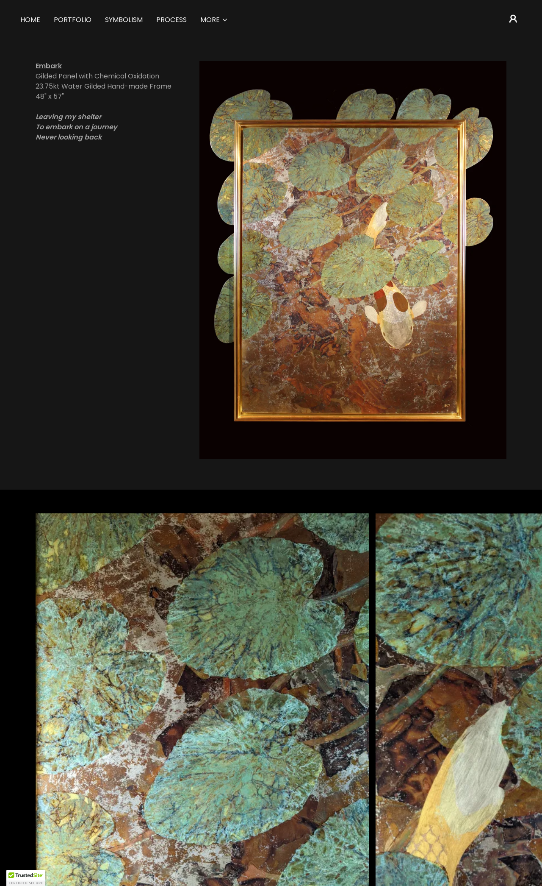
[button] (214, 20)
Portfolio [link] (72, 20)
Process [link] (171, 20)
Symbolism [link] (124, 20)
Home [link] (30, 20)
